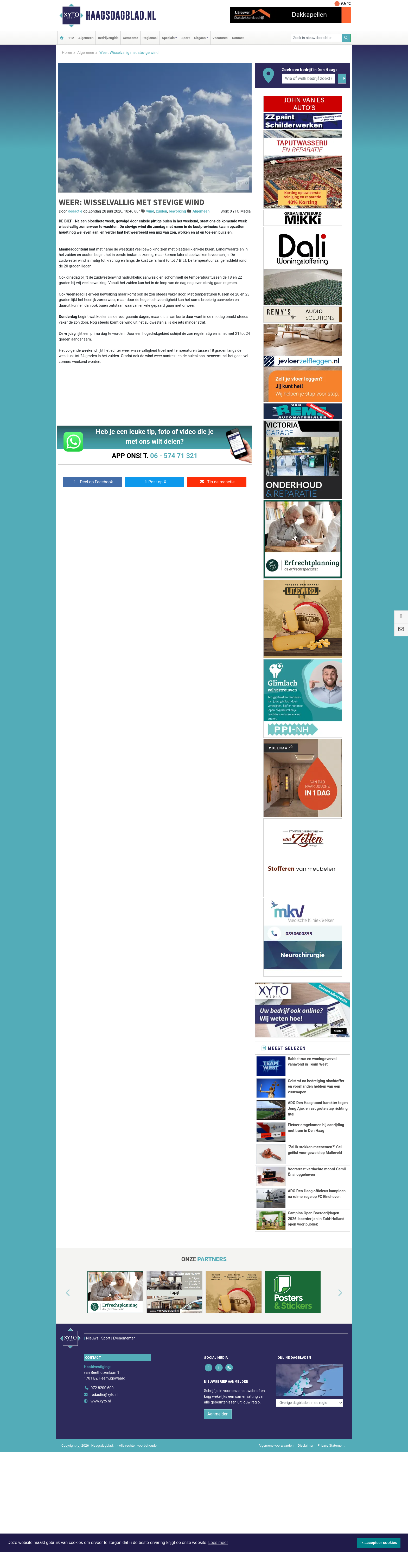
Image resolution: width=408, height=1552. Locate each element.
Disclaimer (305, 1434)
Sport (185, 38)
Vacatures (220, 38)
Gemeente (130, 38)
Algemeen (85, 38)
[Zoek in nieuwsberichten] (316, 38)
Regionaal (150, 38)
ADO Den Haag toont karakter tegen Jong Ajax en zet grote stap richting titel (318, 1108)
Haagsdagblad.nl (121, 15)
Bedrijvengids (108, 38)
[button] (62, 1293)
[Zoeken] (346, 38)
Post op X (154, 481)
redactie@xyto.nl (104, 1384)
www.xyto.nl (101, 1390)
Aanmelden (217, 1403)
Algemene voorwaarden (276, 1434)
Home (67, 52)
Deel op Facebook (92, 481)
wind (150, 211)
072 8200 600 (102, 1377)
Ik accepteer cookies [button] (378, 1543)
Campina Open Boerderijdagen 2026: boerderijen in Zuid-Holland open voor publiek (316, 1219)
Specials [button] (168, 38)
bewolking (177, 211)
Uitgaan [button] (200, 38)
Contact (238, 38)
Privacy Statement (331, 1434)
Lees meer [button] (218, 1542)
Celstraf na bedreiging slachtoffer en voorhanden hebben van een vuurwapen (316, 1086)
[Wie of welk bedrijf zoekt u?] (308, 79)
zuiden (161, 211)
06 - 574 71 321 (173, 456)
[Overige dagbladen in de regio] (309, 1366)
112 (71, 38)
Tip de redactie (216, 481)
